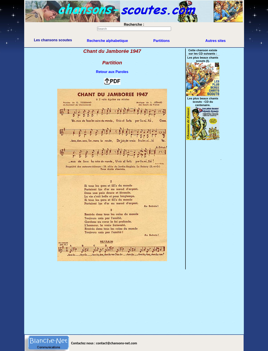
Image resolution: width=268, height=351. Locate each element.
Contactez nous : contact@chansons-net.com (104, 343)
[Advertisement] (134, 301)
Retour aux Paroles (112, 72)
